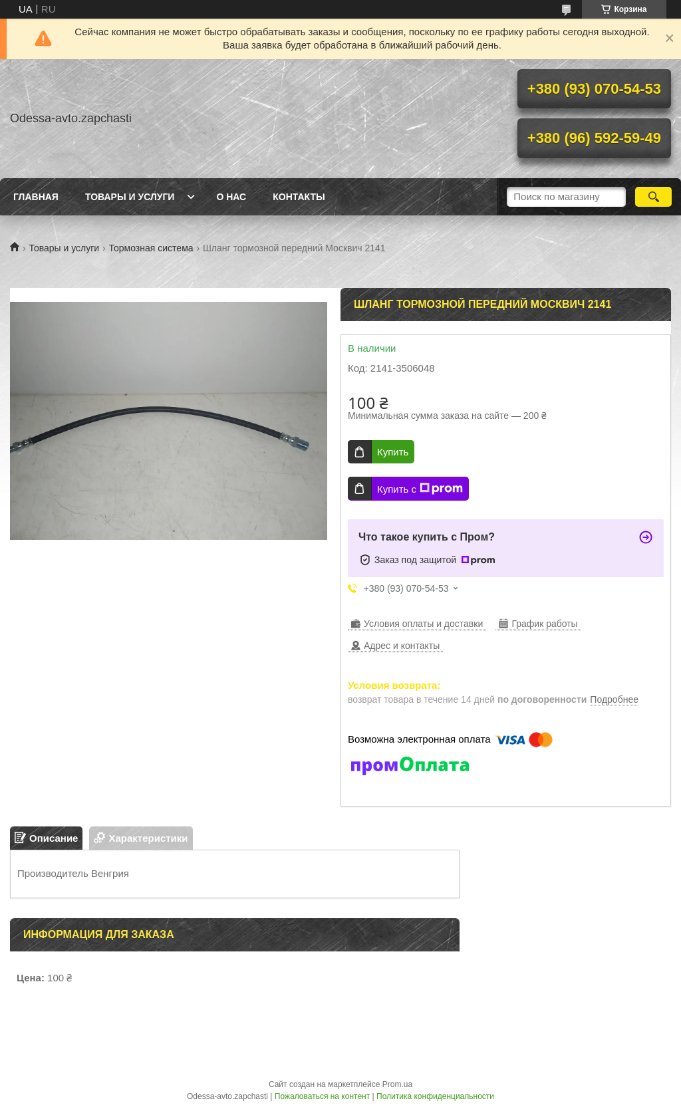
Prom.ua (397, 1084)
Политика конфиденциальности (435, 1096)
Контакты (299, 196)
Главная (36, 196)
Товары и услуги (130, 196)
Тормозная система (151, 248)
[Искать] (653, 197)
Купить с (420, 489)
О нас (231, 196)
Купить (392, 451)
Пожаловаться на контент (322, 1096)
